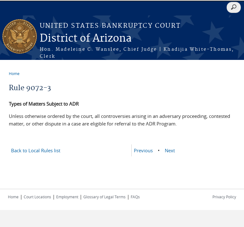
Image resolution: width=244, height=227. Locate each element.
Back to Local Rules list (35, 150)
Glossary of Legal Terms (104, 196)
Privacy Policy (224, 196)
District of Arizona (86, 38)
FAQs (135, 196)
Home (14, 73)
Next (170, 150)
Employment (67, 196)
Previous (143, 150)
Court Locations (37, 196)
